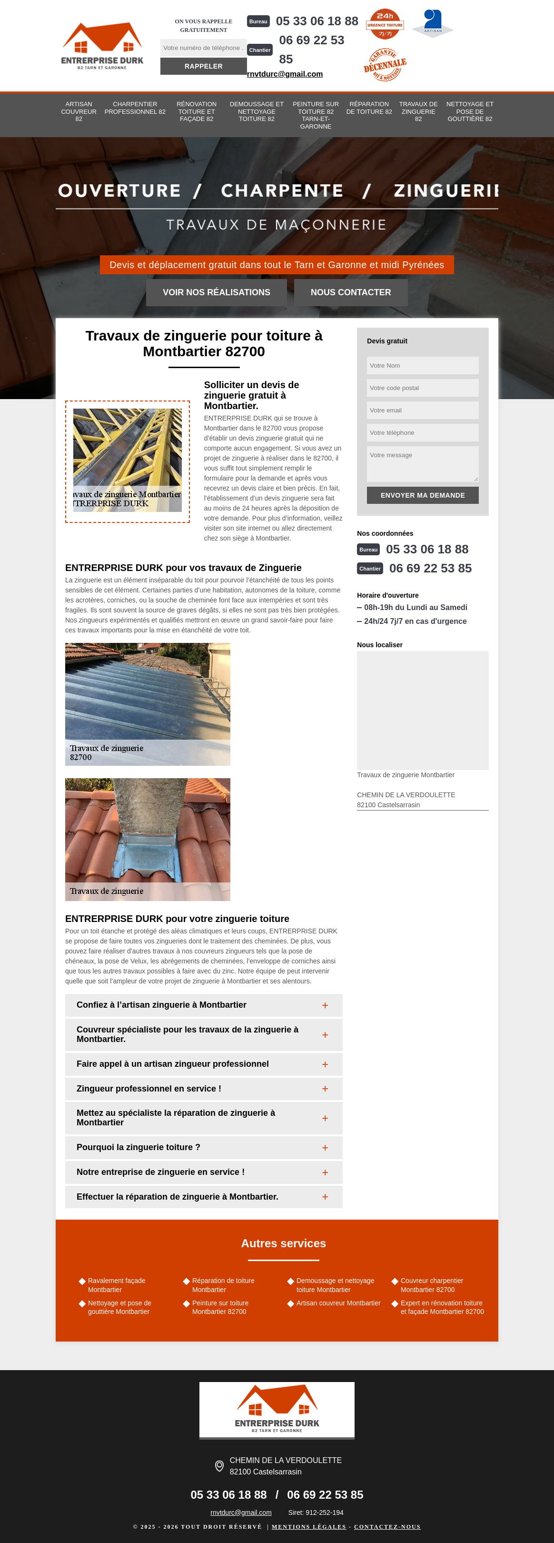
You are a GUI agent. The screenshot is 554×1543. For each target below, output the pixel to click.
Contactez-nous (387, 1526)
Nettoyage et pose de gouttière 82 (470, 111)
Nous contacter (351, 292)
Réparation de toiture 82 (369, 107)
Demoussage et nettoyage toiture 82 (257, 111)
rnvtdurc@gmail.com (285, 74)
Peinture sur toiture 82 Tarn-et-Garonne (316, 115)
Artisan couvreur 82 (78, 111)
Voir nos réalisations (216, 292)
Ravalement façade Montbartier (117, 1285)
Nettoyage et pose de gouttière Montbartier (119, 1307)
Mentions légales (309, 1526)
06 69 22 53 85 (311, 49)
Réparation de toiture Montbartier (223, 1285)
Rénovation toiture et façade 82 (197, 111)
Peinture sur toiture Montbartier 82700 (220, 1307)
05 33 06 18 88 (317, 21)
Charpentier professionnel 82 (135, 107)
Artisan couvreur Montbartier (339, 1303)
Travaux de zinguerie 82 (418, 111)
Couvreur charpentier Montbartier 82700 (432, 1285)
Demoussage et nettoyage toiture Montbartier (335, 1285)
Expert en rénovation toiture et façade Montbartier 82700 (442, 1307)
